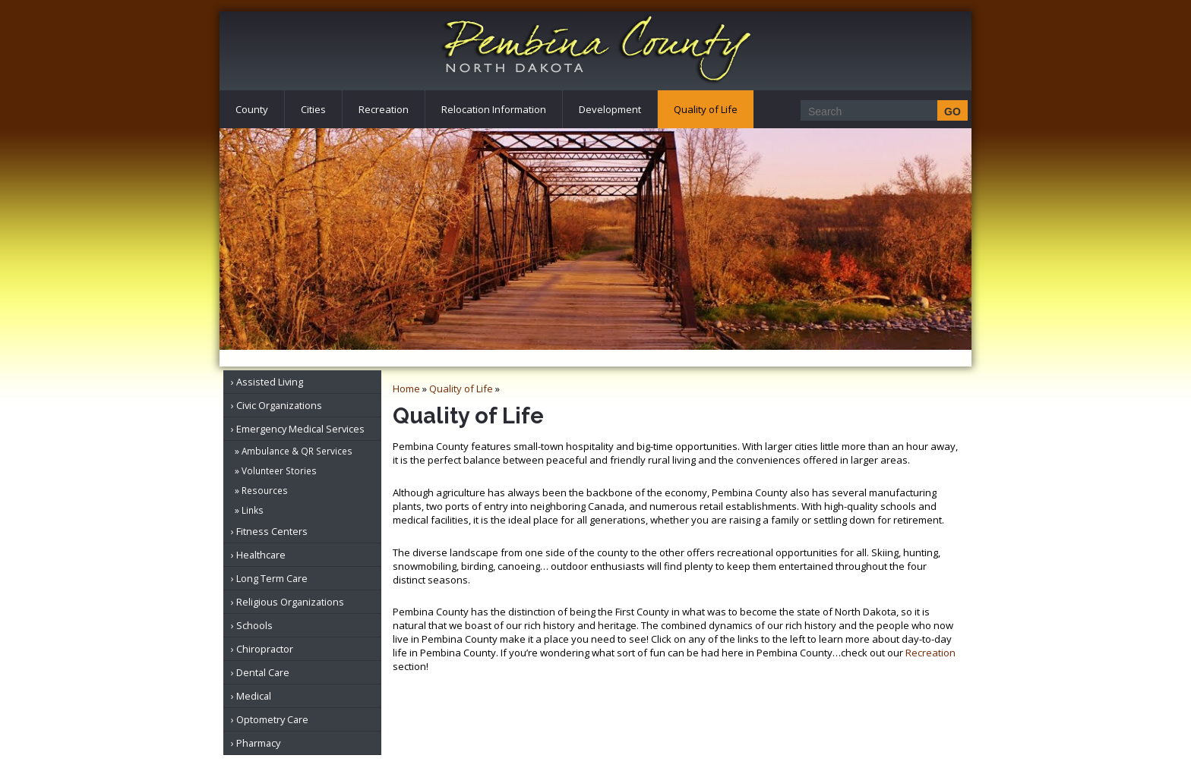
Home (406, 388)
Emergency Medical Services (300, 429)
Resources (265, 490)
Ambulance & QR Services (297, 451)
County (251, 109)
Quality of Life (706, 109)
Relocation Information (493, 109)
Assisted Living (269, 382)
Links (253, 510)
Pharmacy (258, 743)
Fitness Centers (272, 531)
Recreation (384, 109)
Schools (254, 625)
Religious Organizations (290, 602)
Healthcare (261, 555)
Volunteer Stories (279, 470)
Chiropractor (264, 649)
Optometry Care (272, 719)
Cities (313, 109)
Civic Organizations (279, 405)
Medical (253, 696)
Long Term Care (272, 578)
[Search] (880, 111)
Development (610, 109)
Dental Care (262, 672)
